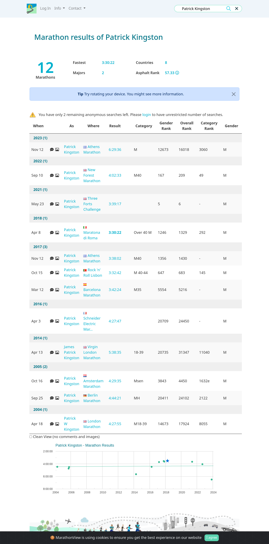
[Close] (233, 94)
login (146, 114)
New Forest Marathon (91, 175)
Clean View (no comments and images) (64, 436)
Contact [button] (75, 8)
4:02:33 (115, 175)
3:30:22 (115, 232)
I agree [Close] (211, 537)
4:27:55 (115, 423)
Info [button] (58, 8)
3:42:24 (115, 289)
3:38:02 (115, 258)
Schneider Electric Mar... (91, 324)
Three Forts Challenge (91, 204)
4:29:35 (115, 380)
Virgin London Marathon (91, 352)
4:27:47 (115, 321)
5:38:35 (115, 352)
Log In (45, 8)
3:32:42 (115, 272)
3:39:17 (115, 203)
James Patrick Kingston (71, 352)
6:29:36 (115, 149)
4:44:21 (115, 398)
